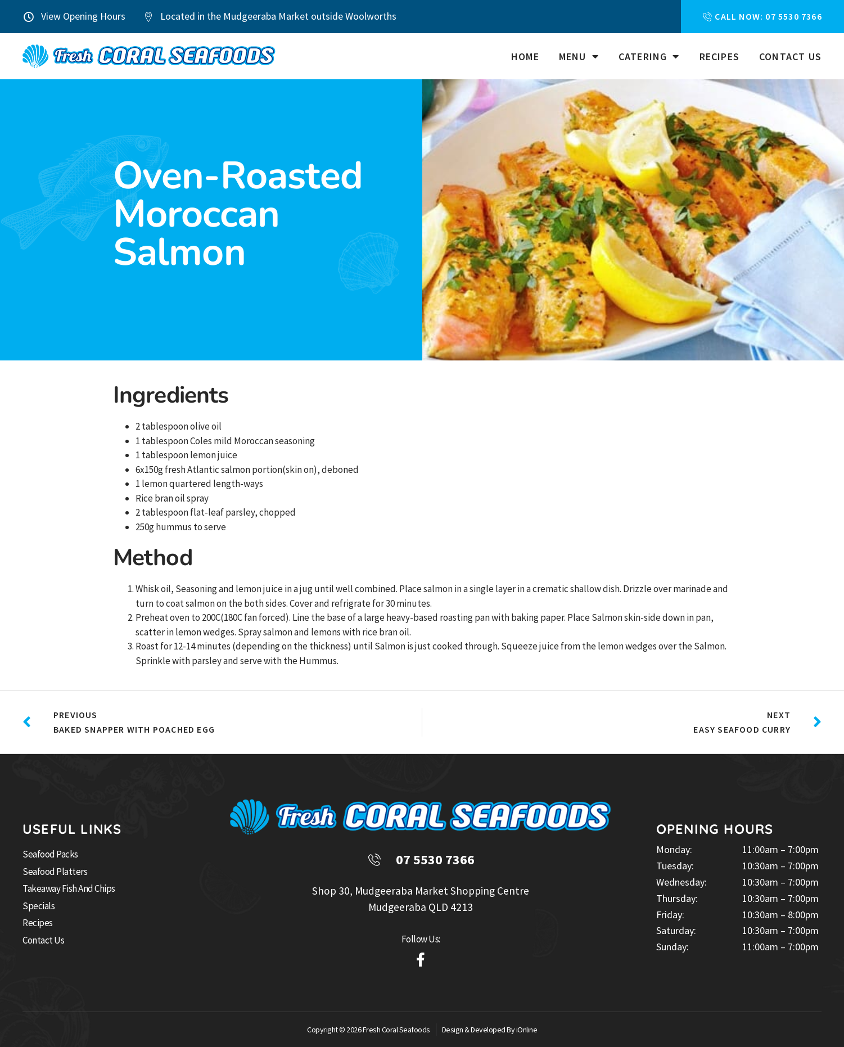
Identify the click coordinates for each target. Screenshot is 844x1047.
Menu (579, 57)
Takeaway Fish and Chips (68, 888)
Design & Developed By (479, 1030)
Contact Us (790, 56)
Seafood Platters (54, 871)
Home (525, 56)
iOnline (527, 1030)
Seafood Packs (50, 854)
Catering (649, 57)
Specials (38, 906)
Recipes (719, 56)
